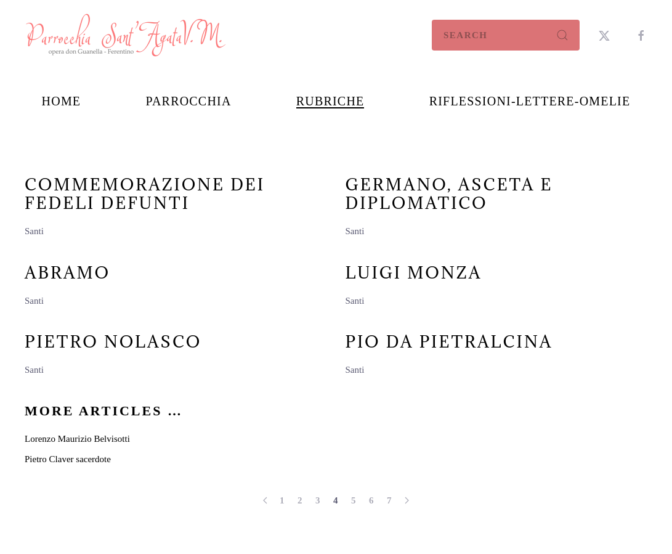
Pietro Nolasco (113, 341)
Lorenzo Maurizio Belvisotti (77, 439)
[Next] (407, 500)
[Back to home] (126, 35)
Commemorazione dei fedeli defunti (145, 193)
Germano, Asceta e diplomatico (449, 193)
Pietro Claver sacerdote (68, 459)
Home (61, 101)
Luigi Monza (414, 272)
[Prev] (265, 500)
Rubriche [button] (330, 101)
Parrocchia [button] (188, 101)
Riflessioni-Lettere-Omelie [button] (530, 101)
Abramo (67, 272)
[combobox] (506, 35)
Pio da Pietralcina (449, 341)
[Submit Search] (562, 35)
